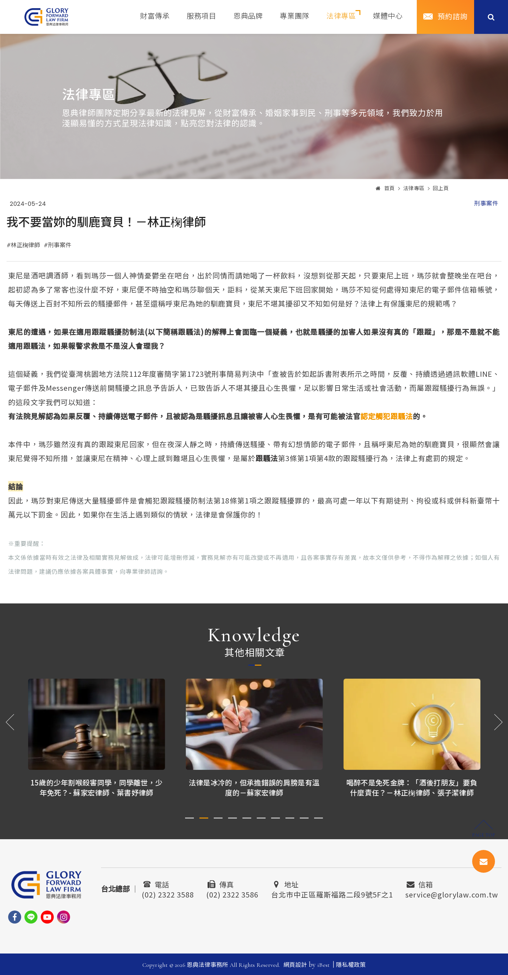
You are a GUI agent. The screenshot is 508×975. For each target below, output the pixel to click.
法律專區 (341, 16)
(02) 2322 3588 (168, 893)
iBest (323, 964)
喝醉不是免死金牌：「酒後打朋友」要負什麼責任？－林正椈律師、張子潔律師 (412, 787)
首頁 (385, 188)
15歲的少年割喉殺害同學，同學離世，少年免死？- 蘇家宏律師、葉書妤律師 (97, 787)
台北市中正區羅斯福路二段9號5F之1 (332, 893)
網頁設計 (295, 964)
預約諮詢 (453, 17)
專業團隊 (294, 16)
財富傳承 (154, 16)
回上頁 (441, 188)
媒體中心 (387, 16)
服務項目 (201, 16)
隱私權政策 (351, 964)
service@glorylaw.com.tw (451, 893)
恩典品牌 (248, 16)
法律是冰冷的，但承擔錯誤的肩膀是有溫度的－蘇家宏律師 (254, 787)
